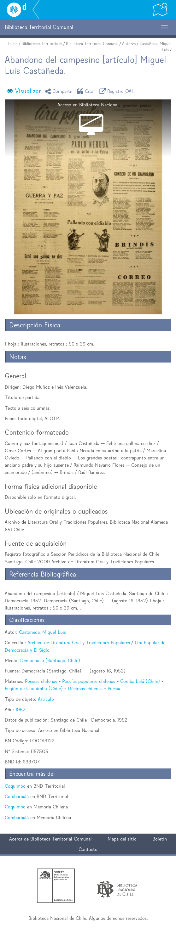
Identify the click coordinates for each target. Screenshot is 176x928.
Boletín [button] (159, 839)
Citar (87, 91)
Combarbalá (17, 796)
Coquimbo (15, 786)
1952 (20, 709)
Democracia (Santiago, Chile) (50, 660)
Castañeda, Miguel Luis (42, 632)
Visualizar (28, 91)
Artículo (46, 699)
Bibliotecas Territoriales (41, 43)
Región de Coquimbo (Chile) (34, 688)
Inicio (13, 43)
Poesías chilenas (41, 681)
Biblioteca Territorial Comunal (92, 43)
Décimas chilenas (85, 688)
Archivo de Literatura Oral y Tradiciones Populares (78, 642)
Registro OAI (117, 91)
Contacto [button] (88, 849)
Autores (129, 43)
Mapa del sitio (122, 839)
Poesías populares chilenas (88, 681)
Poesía (114, 688)
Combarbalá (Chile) (140, 681)
